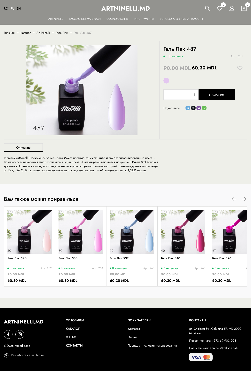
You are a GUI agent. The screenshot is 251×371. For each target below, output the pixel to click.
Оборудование (117, 19)
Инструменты (144, 19)
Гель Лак (62, 33)
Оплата (132, 337)
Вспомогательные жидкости (181, 19)
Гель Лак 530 (78, 267)
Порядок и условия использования (152, 345)
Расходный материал (85, 19)
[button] (234, 199)
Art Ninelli (55, 19)
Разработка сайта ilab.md (24, 355)
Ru (12, 8)
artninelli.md (125, 8)
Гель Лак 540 (199, 267)
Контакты (74, 345)
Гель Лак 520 (17, 267)
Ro (6, 8)
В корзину (221, 95)
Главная (9, 33)
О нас (71, 337)
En (19, 8)
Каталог (25, 33)
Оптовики (75, 320)
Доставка (134, 328)
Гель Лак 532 (139, 267)
